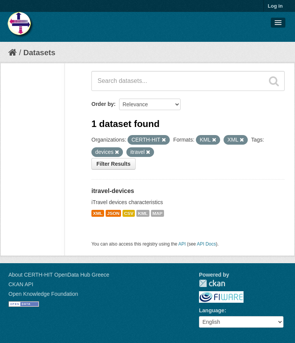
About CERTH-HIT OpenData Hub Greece (58, 275)
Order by (102, 104)
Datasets (39, 52)
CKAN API (20, 284)
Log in (275, 6)
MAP (157, 213)
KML (143, 213)
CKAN (212, 283)
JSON (113, 213)
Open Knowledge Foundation (43, 294)
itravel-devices (112, 191)
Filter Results (113, 164)
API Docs (206, 244)
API (182, 244)
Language (211, 310)
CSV (128, 213)
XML (98, 213)
